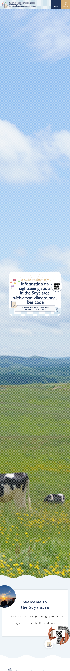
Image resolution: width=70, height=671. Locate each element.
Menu (56, 4)
